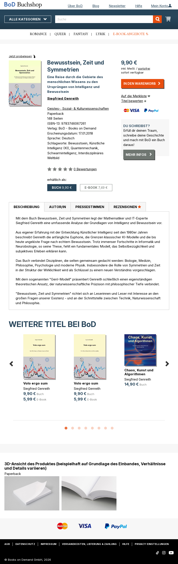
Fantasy (81, 34)
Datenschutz (25, 544)
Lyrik (100, 34)
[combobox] (108, 19)
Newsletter (117, 6)
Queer (60, 34)
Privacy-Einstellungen (152, 544)
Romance (38, 34)
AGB (7, 544)
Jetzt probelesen (20, 56)
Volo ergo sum (35, 383)
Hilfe (138, 6)
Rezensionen (127, 206)
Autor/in (57, 207)
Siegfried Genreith (63, 98)
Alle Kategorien (28, 19)
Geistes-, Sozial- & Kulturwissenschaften (78, 108)
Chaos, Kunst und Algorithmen (138, 372)
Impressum (48, 544)
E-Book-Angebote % (130, 34)
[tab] (26, 207)
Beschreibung (27, 207)
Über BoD (75, 6)
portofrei (144, 68)
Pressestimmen (89, 207)
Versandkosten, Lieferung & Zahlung (89, 544)
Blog (95, 6)
